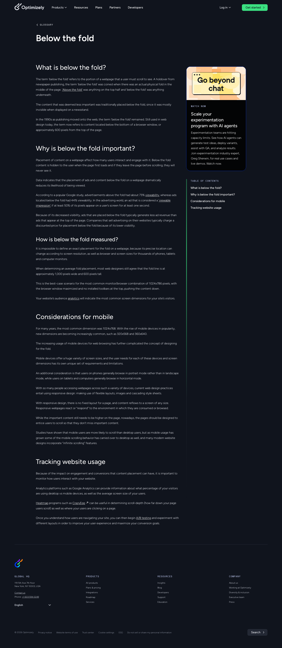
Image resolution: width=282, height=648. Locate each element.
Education (162, 602)
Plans (98, 7)
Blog (159, 587)
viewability (152, 195)
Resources (81, 7)
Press (232, 602)
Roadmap (90, 597)
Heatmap (42, 503)
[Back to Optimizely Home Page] (29, 7)
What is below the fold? (206, 188)
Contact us (20, 593)
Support (161, 597)
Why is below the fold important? (213, 194)
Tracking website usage (206, 207)
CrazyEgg (78, 503)
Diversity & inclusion (239, 592)
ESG (121, 632)
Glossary (46, 25)
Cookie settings (106, 632)
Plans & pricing (93, 587)
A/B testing (143, 518)
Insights (161, 583)
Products (59, 7)
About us (233, 583)
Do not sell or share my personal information (149, 632)
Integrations (92, 592)
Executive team (236, 597)
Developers (135, 7)
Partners (114, 7)
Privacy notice (45, 632)
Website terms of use (67, 632)
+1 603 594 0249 (30, 597)
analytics (73, 298)
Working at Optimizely (240, 587)
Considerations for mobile (208, 201)
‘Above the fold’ (72, 89)
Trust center (88, 632)
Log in (225, 7)
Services (90, 602)
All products (92, 583)
